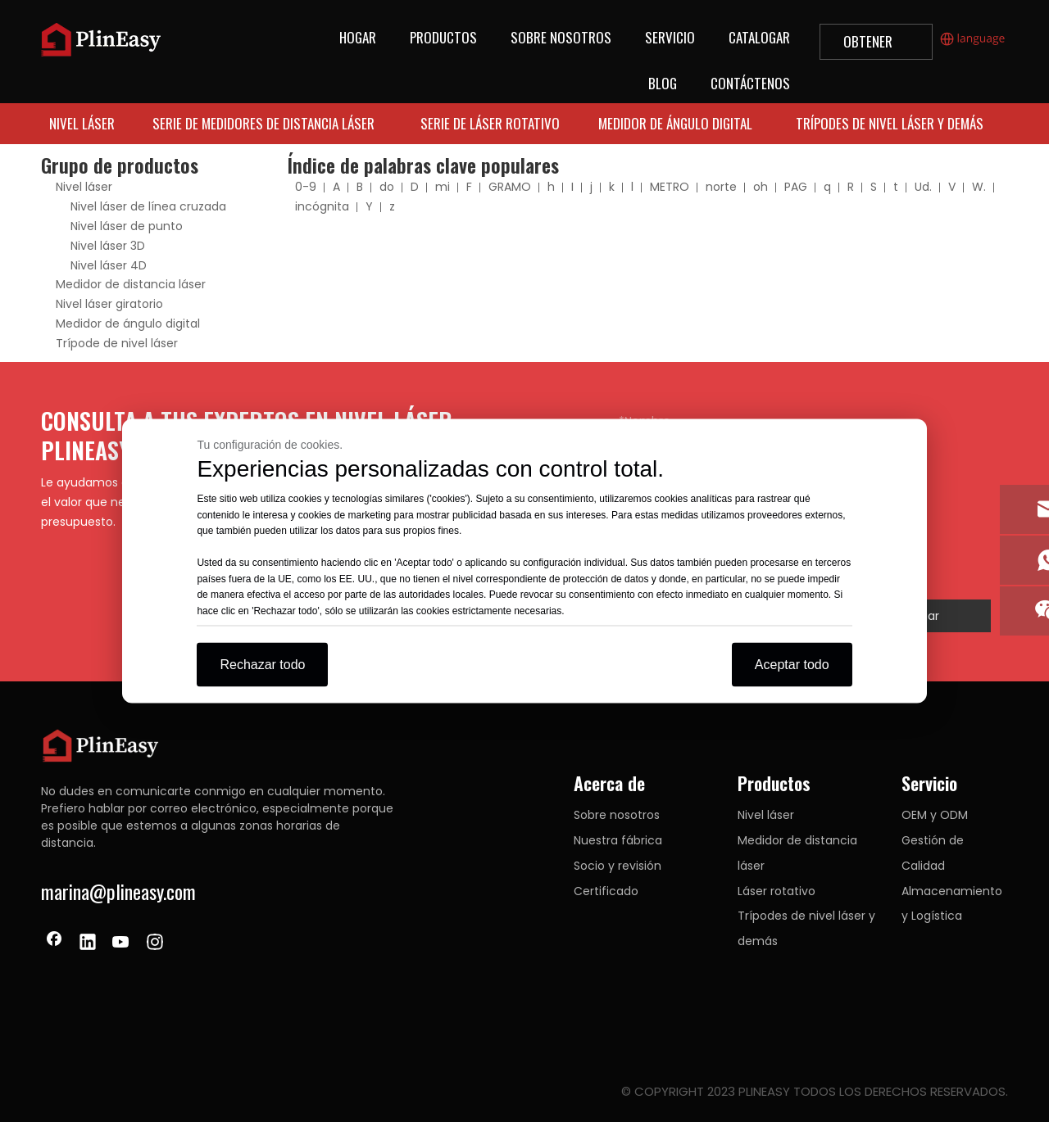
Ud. (923, 187)
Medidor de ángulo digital (128, 323)
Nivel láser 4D (108, 265)
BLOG (662, 83)
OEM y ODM (934, 815)
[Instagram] (155, 943)
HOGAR (357, 37)
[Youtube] (121, 943)
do (386, 187)
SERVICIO (670, 37)
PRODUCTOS (443, 37)
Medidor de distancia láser (131, 284)
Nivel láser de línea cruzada (148, 206)
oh (760, 187)
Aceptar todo (792, 665)
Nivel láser (84, 187)
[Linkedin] (88, 943)
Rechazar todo (262, 665)
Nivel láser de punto (126, 226)
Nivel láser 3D (107, 246)
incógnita (322, 206)
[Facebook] (54, 943)
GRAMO (509, 187)
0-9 (305, 187)
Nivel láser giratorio (109, 304)
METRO (669, 187)
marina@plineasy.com (118, 891)
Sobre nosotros (617, 815)
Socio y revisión (617, 865)
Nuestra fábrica (618, 840)
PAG (795, 187)
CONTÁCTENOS (750, 83)
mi (442, 187)
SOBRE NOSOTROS (561, 37)
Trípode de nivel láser (117, 343)
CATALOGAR (759, 37)
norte (721, 187)
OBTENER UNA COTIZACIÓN (876, 45)
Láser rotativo (776, 891)
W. (979, 187)
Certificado (606, 891)
